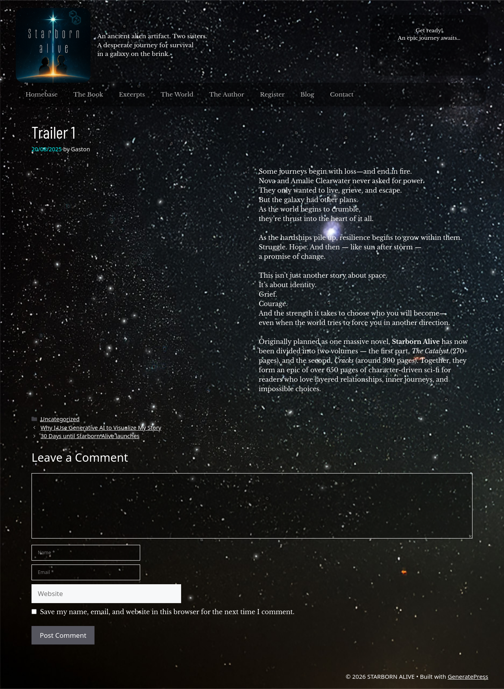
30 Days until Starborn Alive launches (90, 436)
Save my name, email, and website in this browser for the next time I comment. (167, 612)
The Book (88, 94)
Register (272, 94)
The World (177, 94)
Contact (342, 94)
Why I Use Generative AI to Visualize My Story (101, 427)
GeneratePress (468, 676)
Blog (307, 94)
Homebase (42, 94)
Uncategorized (60, 419)
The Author (226, 94)
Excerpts (132, 94)
